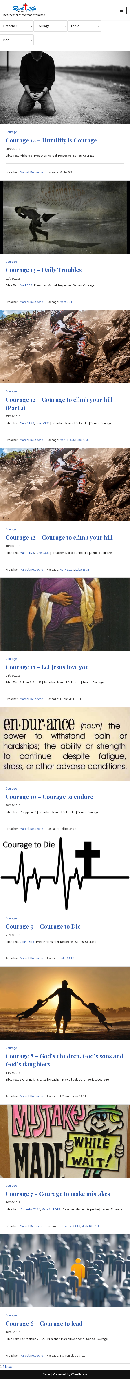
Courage (11, 132)
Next (8, 1366)
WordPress (79, 1374)
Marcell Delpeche (31, 172)
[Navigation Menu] (121, 10)
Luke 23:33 (43, 423)
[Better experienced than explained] (24, 10)
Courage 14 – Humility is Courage (51, 140)
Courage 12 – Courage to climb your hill (59, 537)
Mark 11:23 (27, 423)
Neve (46, 1374)
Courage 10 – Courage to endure (49, 797)
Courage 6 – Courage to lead (44, 1323)
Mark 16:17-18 (51, 1209)
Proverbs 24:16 (30, 1209)
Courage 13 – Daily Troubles (44, 270)
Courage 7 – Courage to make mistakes (58, 1194)
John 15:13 (27, 942)
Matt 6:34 (26, 285)
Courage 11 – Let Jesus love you (47, 667)
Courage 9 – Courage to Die (43, 926)
